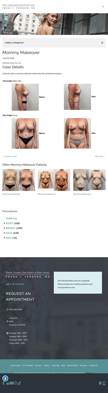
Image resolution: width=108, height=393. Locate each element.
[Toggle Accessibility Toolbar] (5, 378)
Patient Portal (73, 367)
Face (9, 234)
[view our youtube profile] (14, 383)
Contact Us (94, 367)
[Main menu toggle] (103, 7)
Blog (63, 367)
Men (9, 239)
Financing (55, 367)
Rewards (84, 367)
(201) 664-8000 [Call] (15, 311)
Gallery (46, 367)
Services (37, 367)
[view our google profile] (9, 383)
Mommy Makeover (21, 54)
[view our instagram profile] (19, 383)
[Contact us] (100, 383)
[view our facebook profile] (4, 383)
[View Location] (15, 323)
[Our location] (104, 383)
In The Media (26, 367)
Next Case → (100, 158)
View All (11, 220)
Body (9, 225)
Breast (11, 229)
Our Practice (14, 367)
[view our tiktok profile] (25, 383)
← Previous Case (9, 158)
